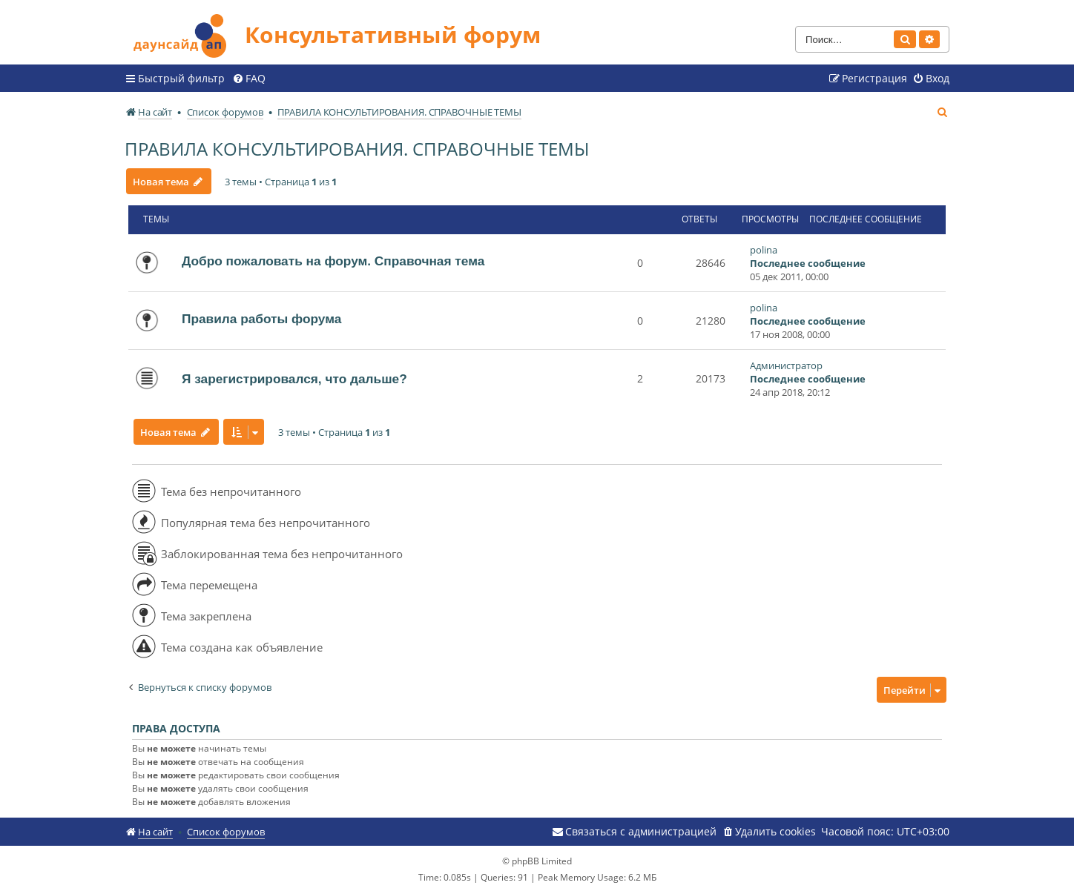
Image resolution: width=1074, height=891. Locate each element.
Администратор (786, 364)
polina (763, 249)
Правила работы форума (261, 318)
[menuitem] (249, 77)
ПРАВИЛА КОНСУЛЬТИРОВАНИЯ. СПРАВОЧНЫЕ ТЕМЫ (357, 148)
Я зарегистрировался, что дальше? (294, 378)
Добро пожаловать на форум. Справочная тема (333, 260)
